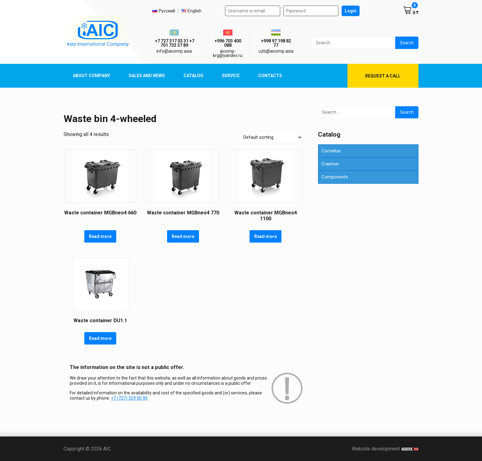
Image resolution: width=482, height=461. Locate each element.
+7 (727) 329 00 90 (129, 398)
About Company (91, 75)
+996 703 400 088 (227, 43)
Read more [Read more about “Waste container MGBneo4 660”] (100, 236)
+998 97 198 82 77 (276, 43)
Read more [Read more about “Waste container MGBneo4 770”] (183, 236)
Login (350, 10)
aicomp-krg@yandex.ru (227, 53)
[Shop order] (270, 137)
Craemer (330, 164)
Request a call (382, 75)
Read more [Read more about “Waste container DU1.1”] (100, 338)
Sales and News (147, 75)
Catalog (193, 75)
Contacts (270, 75)
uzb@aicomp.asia (276, 51)
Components (334, 177)
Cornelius (331, 151)
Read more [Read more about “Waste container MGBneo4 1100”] (265, 236)
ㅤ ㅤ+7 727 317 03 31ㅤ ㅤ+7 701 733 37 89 (174, 43)
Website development (385, 449)
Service (231, 75)
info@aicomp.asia (174, 51)
